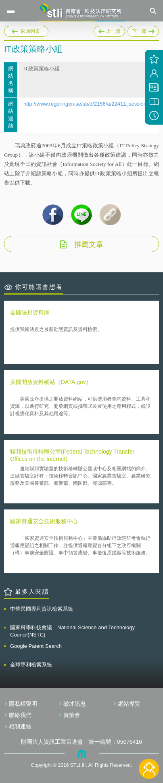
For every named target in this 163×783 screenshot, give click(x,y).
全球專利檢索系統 (31, 665)
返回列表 (30, 31)
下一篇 (143, 30)
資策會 (71, 715)
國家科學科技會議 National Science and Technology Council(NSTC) (72, 631)
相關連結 (20, 726)
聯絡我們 (20, 715)
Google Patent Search (36, 646)
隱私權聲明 (23, 703)
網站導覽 (129, 703)
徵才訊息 (74, 703)
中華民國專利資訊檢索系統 (41, 609)
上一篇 (109, 30)
